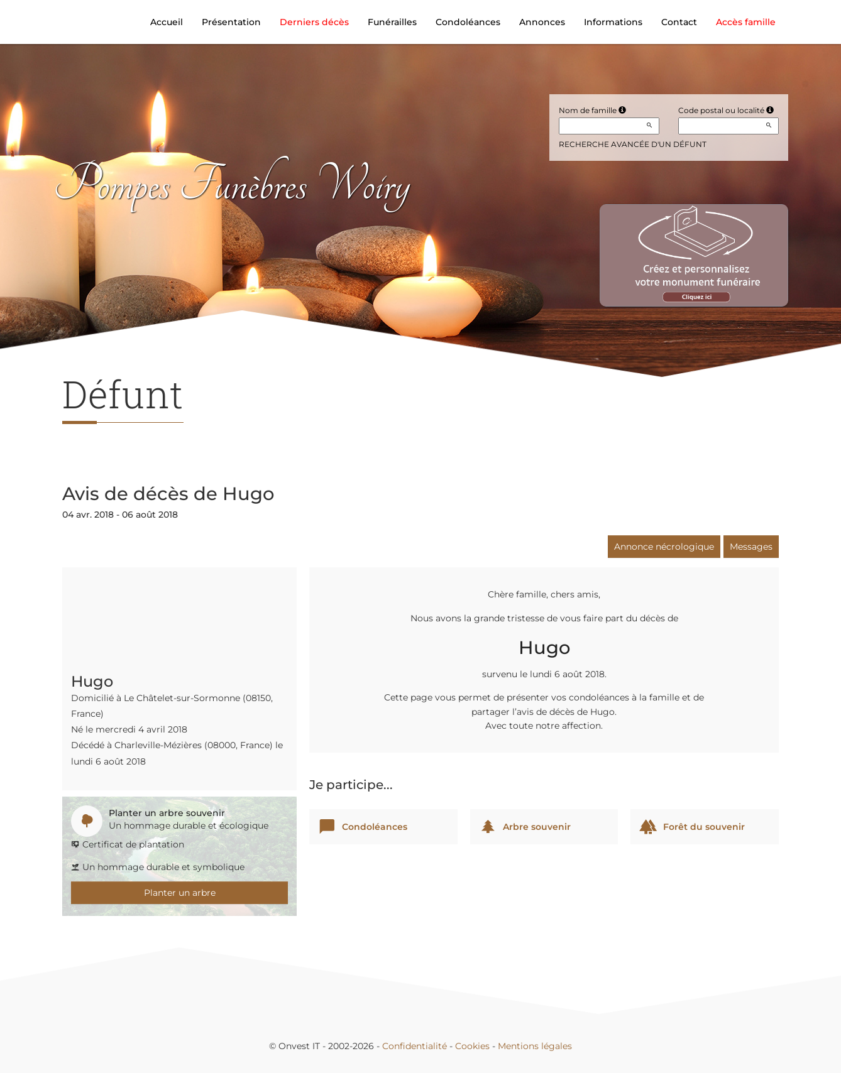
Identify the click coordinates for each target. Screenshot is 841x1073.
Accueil (166, 22)
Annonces (542, 22)
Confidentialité (414, 1046)
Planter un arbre (180, 892)
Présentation (231, 22)
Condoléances (468, 22)
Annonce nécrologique (664, 546)
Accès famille (746, 22)
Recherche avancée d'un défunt (632, 144)
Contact (679, 22)
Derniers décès (314, 22)
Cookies (472, 1046)
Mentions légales (535, 1046)
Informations (613, 22)
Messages (751, 546)
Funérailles (392, 22)
